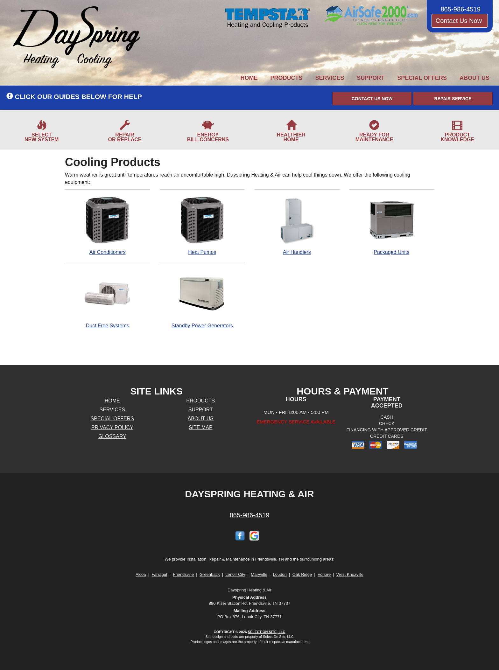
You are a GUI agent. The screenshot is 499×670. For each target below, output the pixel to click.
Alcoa (141, 574)
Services (329, 78)
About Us (474, 78)
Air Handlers (297, 225)
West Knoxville (349, 574)
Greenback (210, 574)
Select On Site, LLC (266, 632)
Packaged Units (391, 225)
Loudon (279, 574)
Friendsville (183, 574)
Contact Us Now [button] (460, 20)
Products (287, 78)
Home (249, 78)
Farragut (159, 574)
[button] (372, 98)
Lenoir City (235, 574)
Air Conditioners (107, 225)
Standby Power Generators (202, 298)
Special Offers (422, 78)
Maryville (259, 574)
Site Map (201, 427)
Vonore (324, 574)
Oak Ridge (302, 574)
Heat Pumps (202, 225)
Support (370, 78)
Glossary (112, 436)
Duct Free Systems (107, 298)
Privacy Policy (112, 427)
